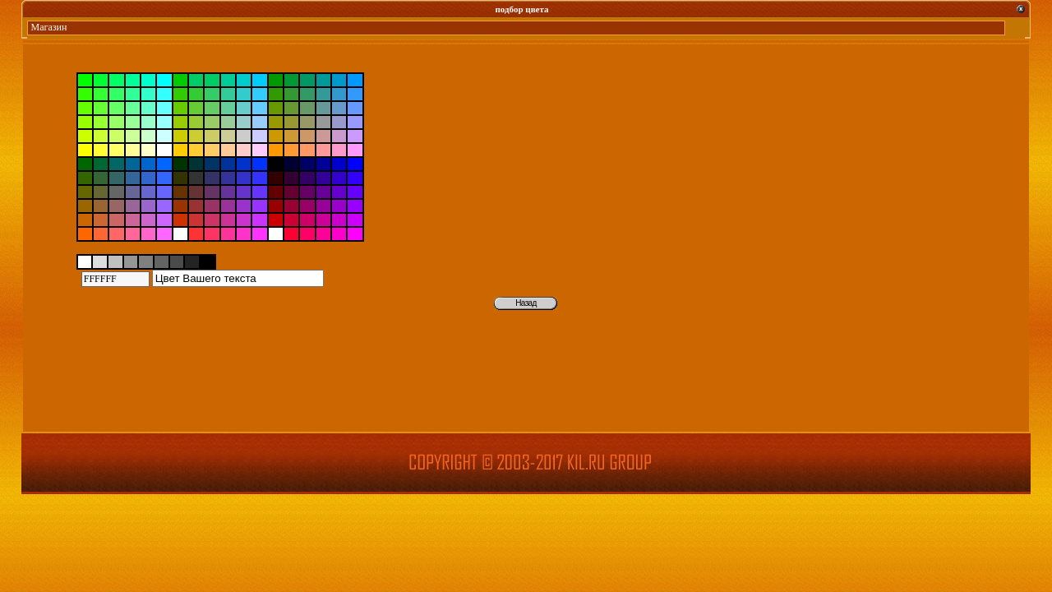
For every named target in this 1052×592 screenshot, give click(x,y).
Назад (525, 303)
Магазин (49, 27)
